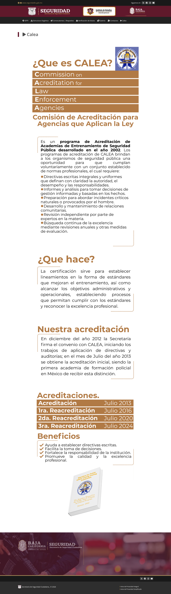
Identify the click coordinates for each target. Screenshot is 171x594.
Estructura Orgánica (39, 20)
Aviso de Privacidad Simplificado (130, 589)
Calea (123, 20)
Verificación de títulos (85, 20)
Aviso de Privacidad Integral (129, 586)
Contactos (113, 20)
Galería (101, 20)
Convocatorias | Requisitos (62, 20)
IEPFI (25, 20)
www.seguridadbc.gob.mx (30, 3)
